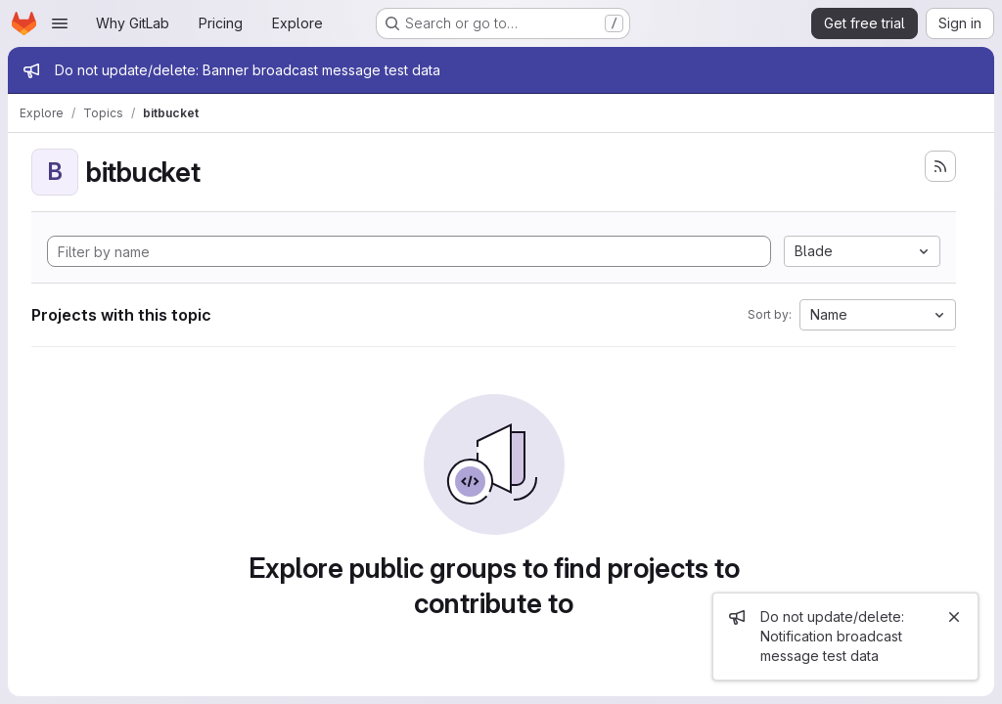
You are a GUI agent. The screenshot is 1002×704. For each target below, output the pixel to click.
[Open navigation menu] (59, 23)
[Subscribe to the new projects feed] (940, 166)
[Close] (954, 617)
